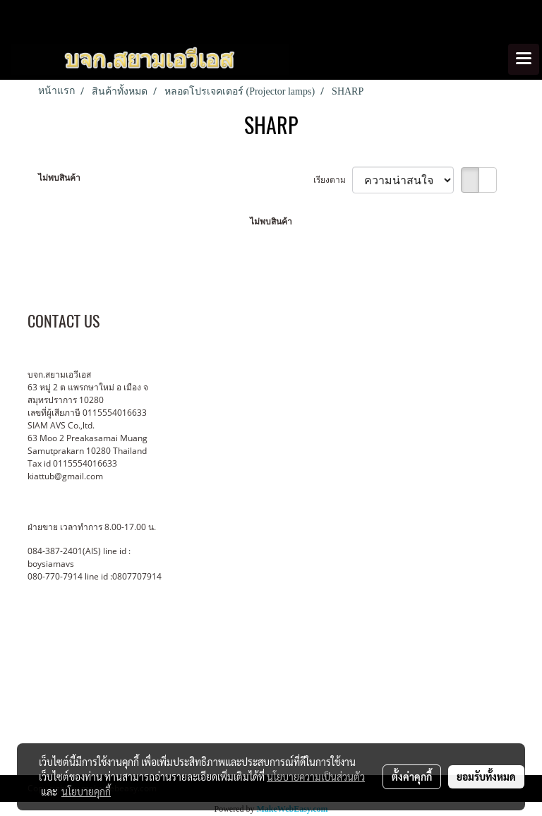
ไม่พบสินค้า (59, 178)
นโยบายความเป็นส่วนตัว (316, 776)
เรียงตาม (332, 180)
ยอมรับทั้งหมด (486, 776)
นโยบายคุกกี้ (86, 791)
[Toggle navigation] (523, 59)
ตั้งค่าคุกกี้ (412, 776)
